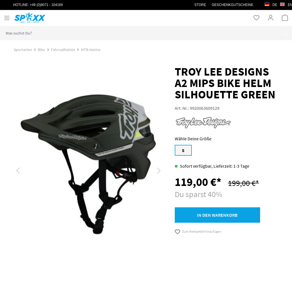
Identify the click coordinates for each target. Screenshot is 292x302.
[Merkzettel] (256, 18)
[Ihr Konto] (271, 18)
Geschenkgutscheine (232, 5)
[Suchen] (285, 33)
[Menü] (7, 18)
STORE (200, 5)
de (271, 3)
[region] (88, 172)
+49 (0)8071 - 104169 (46, 5)
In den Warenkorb (217, 215)
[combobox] (139, 33)
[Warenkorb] (285, 18)
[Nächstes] (159, 170)
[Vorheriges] (18, 170)
